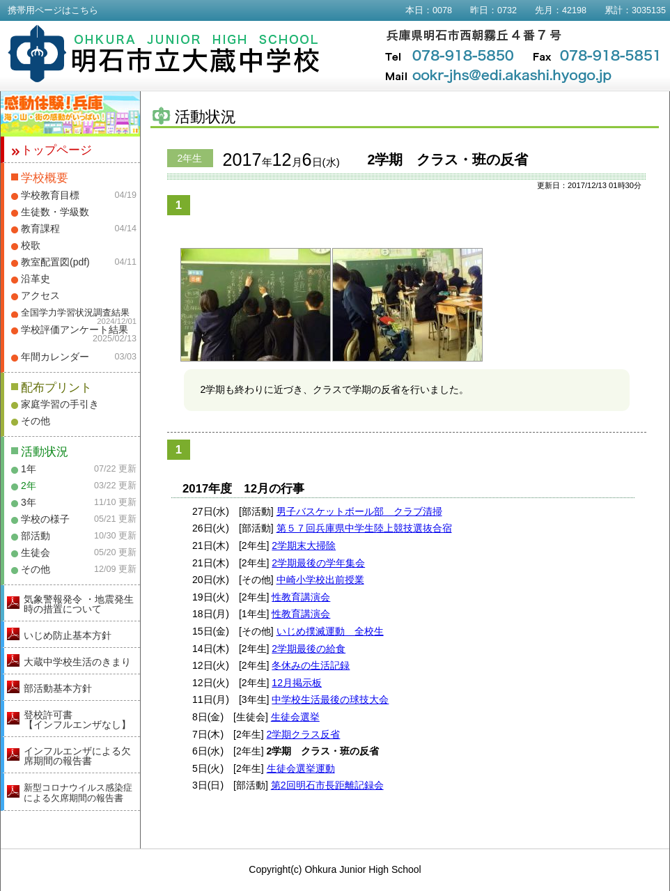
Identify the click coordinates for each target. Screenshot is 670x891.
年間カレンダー (55, 356)
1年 (28, 468)
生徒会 (35, 552)
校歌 (30, 245)
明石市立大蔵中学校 (164, 53)
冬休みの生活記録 (311, 665)
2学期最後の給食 (308, 648)
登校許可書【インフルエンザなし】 (77, 719)
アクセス (40, 295)
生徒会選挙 (295, 716)
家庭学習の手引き (60, 404)
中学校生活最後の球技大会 (330, 699)
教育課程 (40, 228)
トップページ (56, 150)
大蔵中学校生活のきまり (77, 661)
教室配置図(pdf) (55, 262)
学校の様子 (45, 519)
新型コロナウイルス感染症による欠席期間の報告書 (78, 792)
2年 (28, 485)
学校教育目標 (50, 195)
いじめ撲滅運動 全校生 (330, 631)
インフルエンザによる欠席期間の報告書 (77, 755)
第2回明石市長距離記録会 (327, 785)
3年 (28, 502)
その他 (35, 420)
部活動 (35, 535)
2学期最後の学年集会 (318, 562)
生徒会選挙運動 (301, 768)
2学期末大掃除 (304, 545)
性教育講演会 (301, 597)
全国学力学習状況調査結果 (75, 313)
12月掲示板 (297, 682)
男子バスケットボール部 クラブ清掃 (359, 511)
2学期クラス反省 (304, 734)
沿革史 (35, 278)
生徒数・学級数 (55, 211)
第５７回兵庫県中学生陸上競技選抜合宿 (364, 528)
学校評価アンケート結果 (74, 329)
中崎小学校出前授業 (320, 579)
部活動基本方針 (58, 688)
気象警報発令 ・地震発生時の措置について (79, 604)
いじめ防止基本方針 (67, 635)
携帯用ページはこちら (53, 10)
